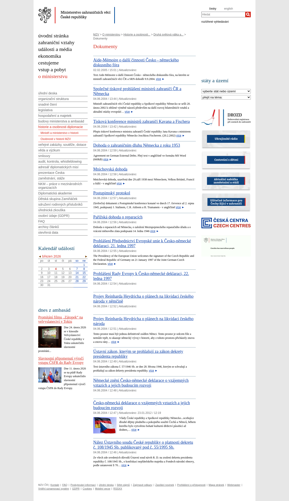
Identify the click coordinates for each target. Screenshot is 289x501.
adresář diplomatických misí (58, 167)
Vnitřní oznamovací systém (53, 488)
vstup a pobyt (52, 69)
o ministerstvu (52, 76)
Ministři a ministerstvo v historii (60, 133)
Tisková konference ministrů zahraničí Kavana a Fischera (141, 121)
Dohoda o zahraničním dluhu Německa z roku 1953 (136, 145)
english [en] (228, 8)
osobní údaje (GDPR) (53, 216)
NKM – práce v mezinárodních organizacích (60, 186)
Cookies (87, 488)
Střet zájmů (123, 484)
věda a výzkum (49, 150)
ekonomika (49, 56)
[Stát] (226, 91)
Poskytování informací (83, 484)
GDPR (75, 488)
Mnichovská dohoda (110, 169)
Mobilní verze (102, 488)
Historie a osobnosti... (136, 34)
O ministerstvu (111, 34)
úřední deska (47, 93)
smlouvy (44, 156)
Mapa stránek (216, 484)
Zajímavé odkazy (142, 484)
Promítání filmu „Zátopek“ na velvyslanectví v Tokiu (60, 319)
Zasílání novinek (164, 484)
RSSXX (117, 488)
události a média (55, 49)
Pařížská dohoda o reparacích (117, 217)
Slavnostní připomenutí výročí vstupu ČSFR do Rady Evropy (61, 360)
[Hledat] (248, 14)
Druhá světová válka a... (168, 34)
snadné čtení (47, 104)
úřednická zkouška (51, 210)
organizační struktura (53, 99)
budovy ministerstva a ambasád (61, 121)
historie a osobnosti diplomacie (60, 127)
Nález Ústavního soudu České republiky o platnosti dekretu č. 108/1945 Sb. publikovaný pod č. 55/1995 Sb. (143, 445)
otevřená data (48, 232)
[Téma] (226, 97)
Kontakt (54, 484)
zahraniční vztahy (56, 42)
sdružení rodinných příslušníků (60, 204)
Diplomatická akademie (55, 193)
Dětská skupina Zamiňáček (57, 199)
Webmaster (233, 484)
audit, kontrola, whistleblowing (60, 161)
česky (212, 8)
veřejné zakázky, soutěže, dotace (62, 145)
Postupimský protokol (111, 193)
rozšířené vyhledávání (215, 21)
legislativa (45, 110)
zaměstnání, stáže (51, 178)
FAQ (41, 221)
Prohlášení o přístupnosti (191, 484)
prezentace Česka (51, 173)
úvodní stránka (53, 36)
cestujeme (48, 63)
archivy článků (48, 227)
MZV (96, 34)
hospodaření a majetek (54, 116)
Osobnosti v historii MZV (56, 139)
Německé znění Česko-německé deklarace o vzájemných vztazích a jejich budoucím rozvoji (141, 383)
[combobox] (223, 14)
